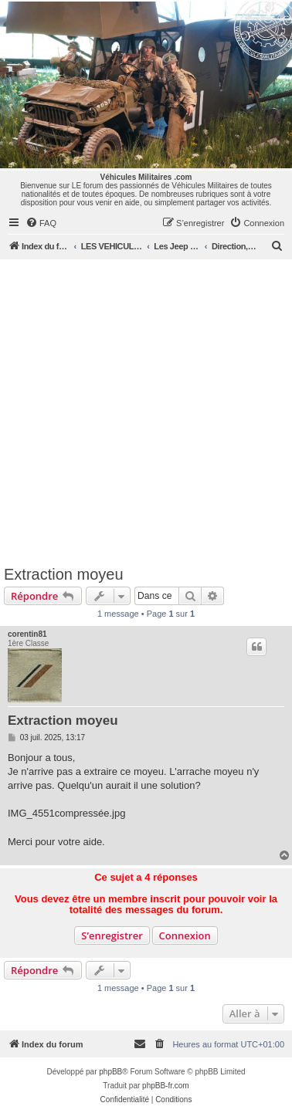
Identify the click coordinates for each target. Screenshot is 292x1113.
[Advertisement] (145, 411)
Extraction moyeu (64, 574)
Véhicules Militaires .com (146, 177)
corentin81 (27, 634)
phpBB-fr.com (165, 1085)
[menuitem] (40, 223)
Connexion (185, 935)
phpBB (110, 1071)
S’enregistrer (112, 935)
